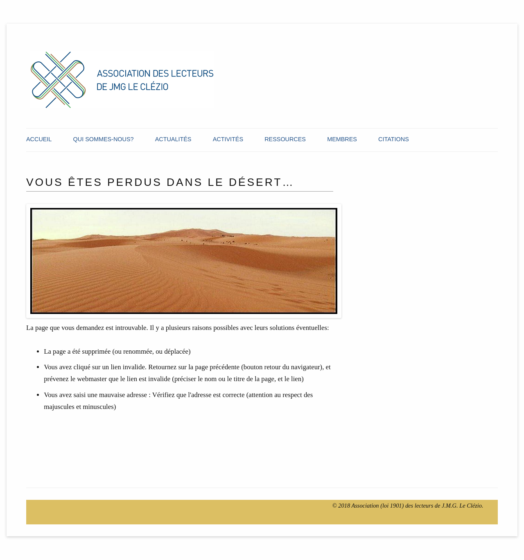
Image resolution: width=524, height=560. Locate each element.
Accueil (39, 139)
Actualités (173, 139)
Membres (342, 139)
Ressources (285, 139)
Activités (228, 139)
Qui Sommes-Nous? (103, 139)
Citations (393, 139)
